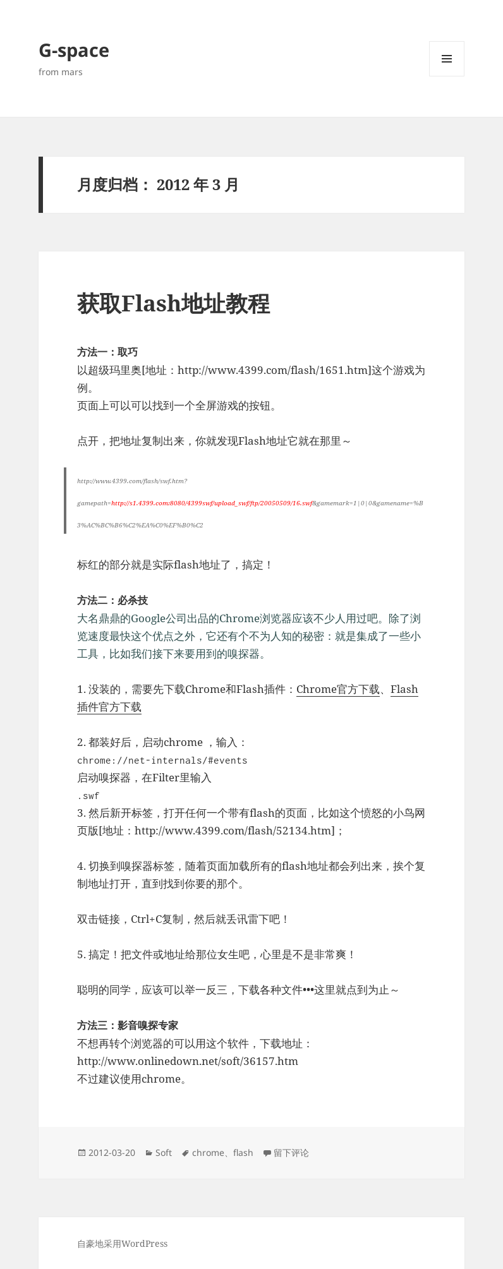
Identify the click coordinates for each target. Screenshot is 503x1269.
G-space (74, 49)
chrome (208, 1152)
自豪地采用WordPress (122, 1243)
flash (243, 1152)
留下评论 (291, 1152)
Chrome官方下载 (338, 689)
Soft (163, 1152)
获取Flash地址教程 (173, 303)
